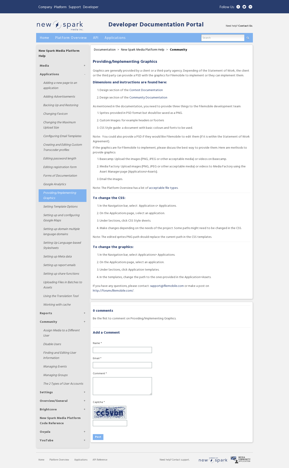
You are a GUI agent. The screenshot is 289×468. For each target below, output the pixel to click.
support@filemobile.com (167, 286)
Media (44, 65)
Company (45, 7)
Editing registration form (59, 167)
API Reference (100, 460)
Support (75, 7)
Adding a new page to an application (60, 85)
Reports (46, 313)
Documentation (105, 49)
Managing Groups (55, 375)
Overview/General (54, 401)
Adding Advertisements (59, 96)
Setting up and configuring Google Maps (61, 218)
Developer (90, 7)
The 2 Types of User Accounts (63, 383)
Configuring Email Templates (62, 136)
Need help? (166, 460)
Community (48, 322)
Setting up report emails (59, 265)
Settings (46, 392)
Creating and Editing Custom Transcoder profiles (62, 147)
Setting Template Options (60, 206)
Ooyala (45, 432)
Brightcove (48, 409)
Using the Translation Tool (60, 296)
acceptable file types (163, 188)
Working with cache (56, 304)
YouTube (46, 440)
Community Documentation (148, 97)
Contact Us (245, 26)
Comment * (100, 373)
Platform (60, 7)
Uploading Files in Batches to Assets (62, 285)
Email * (97, 358)
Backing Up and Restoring (60, 105)
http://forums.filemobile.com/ (113, 290)
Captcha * (99, 402)
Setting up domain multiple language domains (61, 232)
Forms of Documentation (60, 175)
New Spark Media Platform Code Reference (60, 421)
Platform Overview (59, 460)
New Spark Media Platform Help (142, 49)
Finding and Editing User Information (59, 355)
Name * (97, 343)
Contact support (180, 460)
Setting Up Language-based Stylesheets (62, 245)
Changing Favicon (55, 114)
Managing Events (55, 366)
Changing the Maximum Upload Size (59, 125)
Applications (49, 74)
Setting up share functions (61, 273)
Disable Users (52, 344)
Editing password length (59, 158)
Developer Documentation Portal (156, 25)
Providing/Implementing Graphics (59, 195)
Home (41, 460)
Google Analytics (54, 184)
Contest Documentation (146, 90)
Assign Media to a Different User (61, 333)
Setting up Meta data (57, 256)
